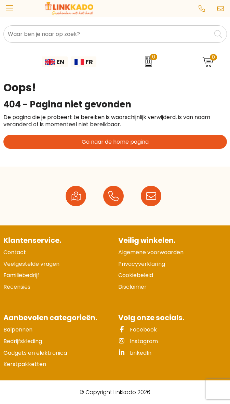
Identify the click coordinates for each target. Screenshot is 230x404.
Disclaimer (132, 287)
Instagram (138, 341)
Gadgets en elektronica (35, 353)
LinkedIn (134, 353)
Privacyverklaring (141, 264)
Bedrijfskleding (22, 341)
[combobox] (107, 34)
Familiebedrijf (21, 275)
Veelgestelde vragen (31, 264)
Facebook (137, 330)
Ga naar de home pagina (115, 142)
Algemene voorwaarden (151, 252)
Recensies (16, 287)
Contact (14, 252)
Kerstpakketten (24, 364)
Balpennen (17, 330)
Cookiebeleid (135, 275)
